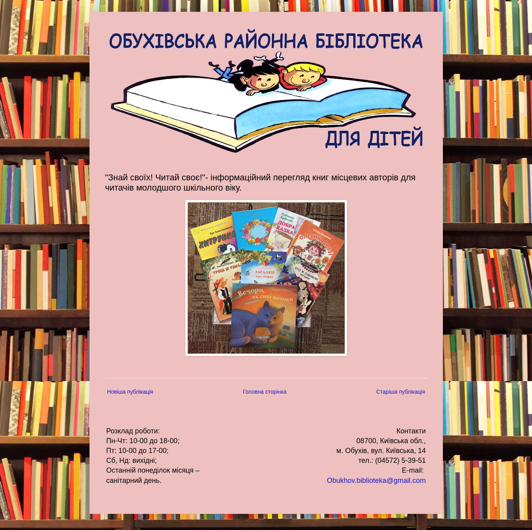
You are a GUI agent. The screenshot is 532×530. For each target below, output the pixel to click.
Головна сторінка (265, 392)
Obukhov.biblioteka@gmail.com (376, 480)
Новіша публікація (130, 392)
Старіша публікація (400, 392)
